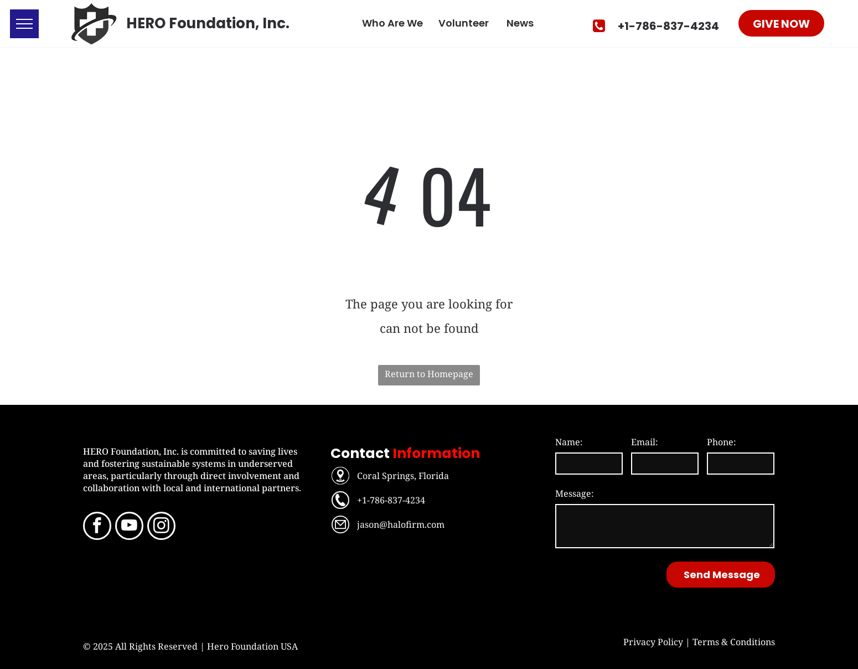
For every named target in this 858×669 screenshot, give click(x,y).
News (520, 23)
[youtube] (129, 527)
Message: (574, 493)
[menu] (24, 23)
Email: (644, 442)
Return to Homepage (429, 374)
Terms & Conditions (733, 642)
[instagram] (161, 527)
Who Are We (392, 23)
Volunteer (463, 23)
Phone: (721, 442)
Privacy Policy (653, 642)
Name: (569, 442)
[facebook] (97, 527)
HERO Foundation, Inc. (208, 23)
